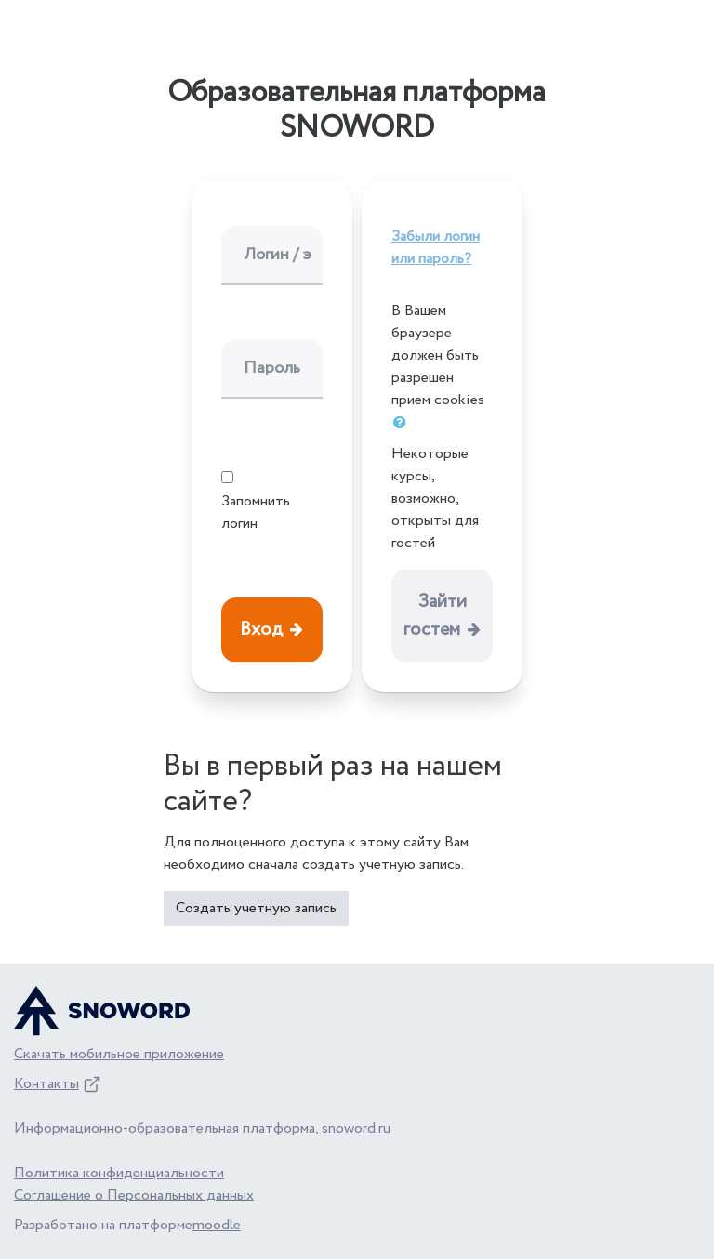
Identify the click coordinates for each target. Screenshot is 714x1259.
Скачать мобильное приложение (119, 1054)
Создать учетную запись (256, 908)
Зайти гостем (435, 615)
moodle (216, 1225)
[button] (403, 424)
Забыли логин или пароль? (435, 247)
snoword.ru (356, 1128)
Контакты (46, 1084)
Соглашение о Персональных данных (134, 1195)
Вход (261, 629)
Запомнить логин (255, 512)
